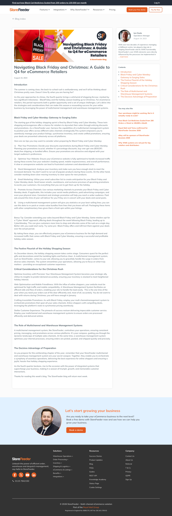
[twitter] (21, 474)
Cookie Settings (95, 487)
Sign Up (128, 479)
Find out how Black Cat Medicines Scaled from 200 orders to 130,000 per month (49, 2)
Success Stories (95, 456)
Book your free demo (137, 10)
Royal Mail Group (91, 507)
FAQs (91, 468)
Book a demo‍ (76, 430)
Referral (128, 464)
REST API (93, 476)
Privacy (128, 472)
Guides (92, 472)
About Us (129, 460)
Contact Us (129, 456)
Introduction (126, 72)
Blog (91, 464)
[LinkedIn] (33, 474)
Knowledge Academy (97, 479)
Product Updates (96, 460)
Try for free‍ (155, 10)
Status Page (94, 483)
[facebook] (14, 474)
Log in (157, 2)
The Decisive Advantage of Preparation (139, 96)
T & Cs (128, 468)
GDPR (127, 476)
